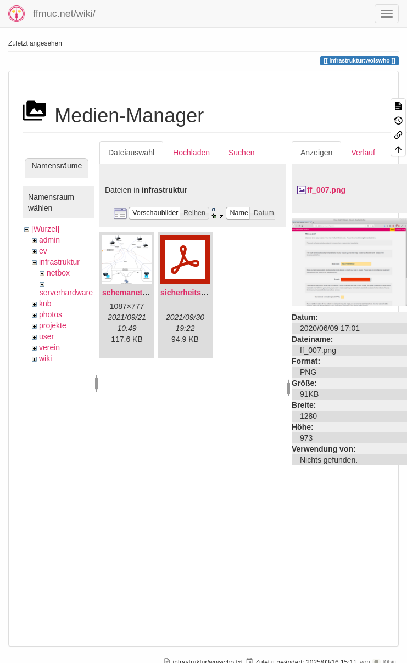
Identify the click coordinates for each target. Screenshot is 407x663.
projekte (52, 325)
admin (49, 239)
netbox (58, 272)
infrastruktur (59, 261)
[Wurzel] (45, 228)
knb (45, 303)
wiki (45, 358)
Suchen (241, 152)
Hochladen (191, 152)
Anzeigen (316, 152)
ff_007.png (326, 190)
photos (50, 314)
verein (49, 347)
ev (43, 250)
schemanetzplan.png (140, 292)
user (46, 336)
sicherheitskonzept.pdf (202, 292)
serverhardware (66, 292)
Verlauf (363, 152)
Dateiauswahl (131, 152)
